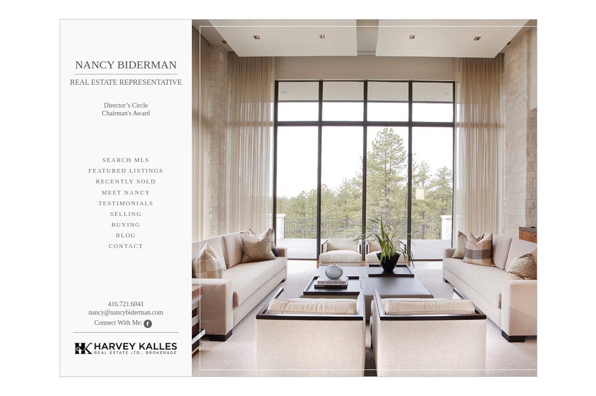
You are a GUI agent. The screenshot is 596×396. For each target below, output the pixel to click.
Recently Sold (126, 181)
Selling (126, 213)
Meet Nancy (126, 192)
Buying (126, 224)
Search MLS (125, 159)
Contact (125, 245)
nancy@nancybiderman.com (125, 312)
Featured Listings (125, 170)
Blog (126, 235)
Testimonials (126, 203)
